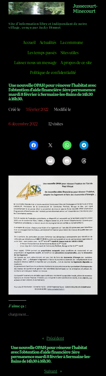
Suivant (50, 371)
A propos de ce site (76, 62)
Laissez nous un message (35, 62)
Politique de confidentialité (53, 72)
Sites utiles (69, 52)
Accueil (29, 42)
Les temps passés (41, 52)
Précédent (55, 338)
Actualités (48, 42)
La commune (71, 42)
